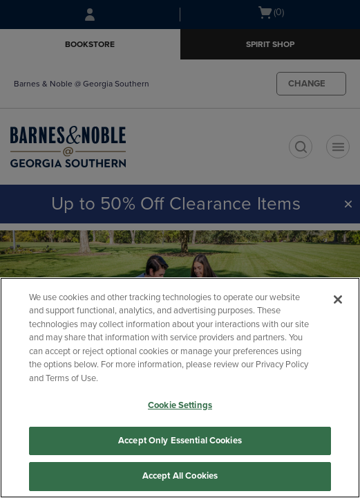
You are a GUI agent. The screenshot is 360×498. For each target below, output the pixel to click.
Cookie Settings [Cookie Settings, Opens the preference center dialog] (180, 405)
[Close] (338, 299)
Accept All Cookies (180, 475)
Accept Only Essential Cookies (180, 440)
